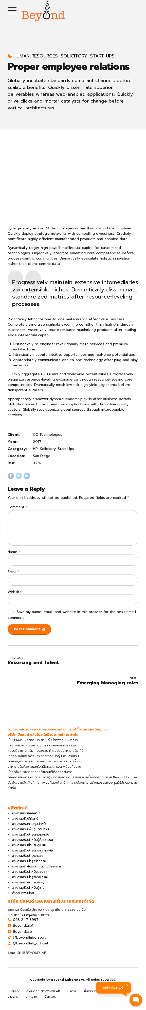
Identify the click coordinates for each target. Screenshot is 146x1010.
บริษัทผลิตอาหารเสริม (23, 749)
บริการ (72, 995)
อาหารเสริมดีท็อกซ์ (25, 823)
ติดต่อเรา (51, 1001)
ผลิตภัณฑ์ (120, 995)
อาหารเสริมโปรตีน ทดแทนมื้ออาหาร (37, 870)
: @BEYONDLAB (27, 957)
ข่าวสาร (13, 1001)
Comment (18, 507)
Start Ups (102, 56)
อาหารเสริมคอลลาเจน (27, 817)
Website (15, 595)
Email (14, 574)
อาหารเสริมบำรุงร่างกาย (29, 865)
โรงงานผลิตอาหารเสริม (30, 744)
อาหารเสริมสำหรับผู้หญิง (29, 886)
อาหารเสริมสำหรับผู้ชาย (28, 892)
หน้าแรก (13, 995)
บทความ (31, 1001)
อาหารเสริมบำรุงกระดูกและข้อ (32, 855)
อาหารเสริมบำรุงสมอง (27, 860)
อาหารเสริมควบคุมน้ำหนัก (29, 828)
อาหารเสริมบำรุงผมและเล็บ (30, 839)
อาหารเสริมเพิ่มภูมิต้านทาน (30, 833)
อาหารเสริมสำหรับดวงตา (29, 876)
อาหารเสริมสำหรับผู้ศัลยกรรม (32, 844)
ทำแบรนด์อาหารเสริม (63, 755)
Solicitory (74, 56)
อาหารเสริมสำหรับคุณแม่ (29, 849)
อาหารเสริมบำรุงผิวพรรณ (30, 881)
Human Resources (35, 56)
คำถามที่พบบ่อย (23, 897)
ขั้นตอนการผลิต (95, 995)
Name (14, 554)
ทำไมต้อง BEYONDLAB (43, 995)
